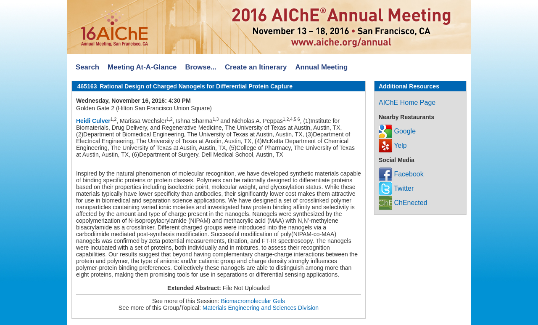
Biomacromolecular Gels (253, 301)
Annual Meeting (321, 67)
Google (397, 131)
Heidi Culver (93, 120)
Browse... (200, 67)
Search (87, 67)
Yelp (393, 145)
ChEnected (403, 202)
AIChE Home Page (407, 102)
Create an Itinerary (256, 67)
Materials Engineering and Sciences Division (261, 307)
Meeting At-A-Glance (142, 67)
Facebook (401, 174)
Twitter (396, 188)
